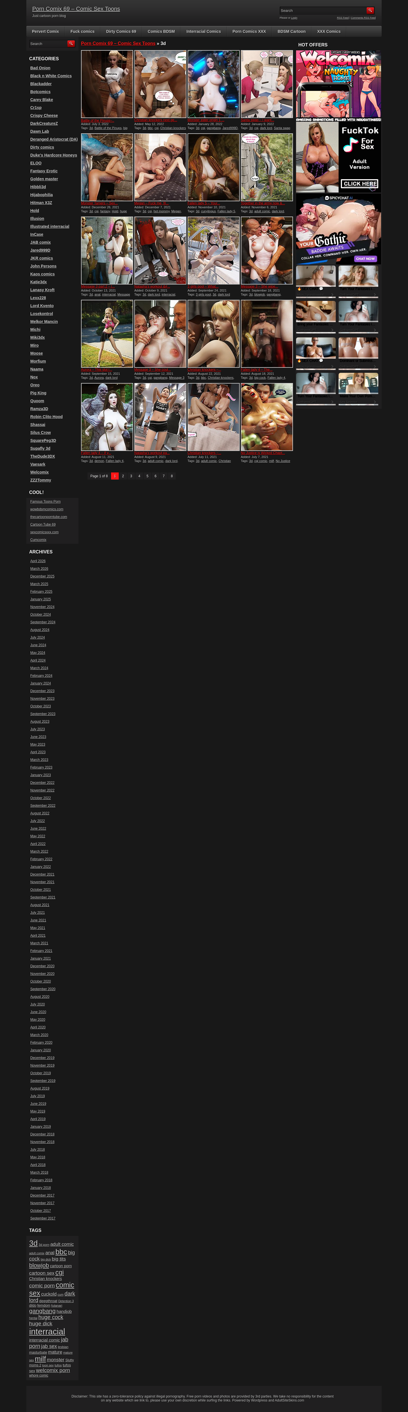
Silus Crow (40, 432)
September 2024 (43, 622)
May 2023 (37, 744)
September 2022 (43, 806)
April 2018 (38, 1165)
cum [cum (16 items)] (60, 1294)
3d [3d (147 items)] (33, 1243)
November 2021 (42, 882)
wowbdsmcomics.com (46, 509)
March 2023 (39, 760)
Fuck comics (83, 31)
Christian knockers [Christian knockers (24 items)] (45, 1278)
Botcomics (40, 91)
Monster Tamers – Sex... (99, 203)
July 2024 (37, 637)
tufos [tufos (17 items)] (58, 1365)
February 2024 (41, 676)
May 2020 (37, 1020)
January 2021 (40, 958)
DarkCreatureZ (44, 123)
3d (91, 128)
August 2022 (39, 813)
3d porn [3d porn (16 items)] (44, 1244)
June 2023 (38, 737)
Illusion (37, 218)
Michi (35, 329)
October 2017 (40, 1211)
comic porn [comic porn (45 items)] (42, 1286)
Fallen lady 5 (226, 211)
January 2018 (40, 1188)
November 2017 (42, 1203)
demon (99, 461)
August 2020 (39, 997)
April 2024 (38, 660)
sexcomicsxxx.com (44, 532)
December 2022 (42, 783)
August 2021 (39, 905)
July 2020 (37, 1004)
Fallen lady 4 (276, 377)
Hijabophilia (41, 194)
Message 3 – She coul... (152, 370)
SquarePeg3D (43, 440)
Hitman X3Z (41, 202)
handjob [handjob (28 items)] (64, 1311)
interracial (109, 294)
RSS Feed (343, 17)
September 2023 (43, 714)
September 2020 (43, 989)
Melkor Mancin (44, 321)
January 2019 (40, 1127)
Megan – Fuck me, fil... (151, 203)
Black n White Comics (51, 76)
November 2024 (42, 607)
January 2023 (40, 775)
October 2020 (40, 981)
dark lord (266, 128)
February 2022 (41, 859)
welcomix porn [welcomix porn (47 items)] (53, 1370)
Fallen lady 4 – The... (257, 370)
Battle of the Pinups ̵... (97, 121)
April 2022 (38, 844)
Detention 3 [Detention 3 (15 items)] (66, 1301)
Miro (34, 345)
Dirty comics (42, 147)
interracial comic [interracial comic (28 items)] (44, 1340)
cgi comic (260, 461)
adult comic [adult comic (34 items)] (62, 1244)
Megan (176, 211)
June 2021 (38, 920)
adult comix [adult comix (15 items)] (36, 1253)
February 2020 (41, 1043)
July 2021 (37, 913)
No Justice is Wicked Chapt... (263, 453)
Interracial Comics (203, 31)
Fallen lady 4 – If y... (96, 453)
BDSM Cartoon (292, 31)
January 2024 (40, 683)
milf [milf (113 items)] (40, 1359)
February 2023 (41, 767)
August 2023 (39, 722)
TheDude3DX (42, 456)
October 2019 (40, 1073)
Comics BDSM (161, 31)
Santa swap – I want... (257, 120)
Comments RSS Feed (363, 17)
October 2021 (40, 890)
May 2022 (37, 836)
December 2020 (42, 966)
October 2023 (40, 706)
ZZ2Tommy (40, 480)
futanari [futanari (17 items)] (56, 1305)
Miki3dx (37, 337)
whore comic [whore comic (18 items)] (38, 1375)
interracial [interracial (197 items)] (47, 1331)
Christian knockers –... (204, 370)
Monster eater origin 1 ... (206, 120)
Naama (36, 369)
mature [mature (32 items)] (55, 1352)
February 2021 (41, 951)
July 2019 (37, 1096)
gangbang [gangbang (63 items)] (42, 1311)
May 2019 (37, 1111)
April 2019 (38, 1119)
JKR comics (41, 258)
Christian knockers (220, 377)
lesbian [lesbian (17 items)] (63, 1347)
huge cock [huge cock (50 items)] (50, 1317)
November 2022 (42, 790)
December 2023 (42, 691)
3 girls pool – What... (203, 286)
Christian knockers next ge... (155, 120)
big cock (260, 377)
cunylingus (208, 211)
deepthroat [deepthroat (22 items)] (48, 1301)
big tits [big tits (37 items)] (59, 1259)
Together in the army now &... (263, 203)
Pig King (38, 393)
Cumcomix (38, 540)
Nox (34, 377)
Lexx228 (38, 298)
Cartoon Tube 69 (43, 525)
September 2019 (43, 1081)
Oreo (35, 385)
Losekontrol (41, 313)
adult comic (262, 211)
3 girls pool (203, 294)
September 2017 (43, 1218)
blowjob (259, 294)
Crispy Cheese (44, 115)
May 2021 (37, 928)
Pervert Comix (45, 31)
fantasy (105, 211)
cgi (157, 128)
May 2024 (37, 653)
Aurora (99, 377)
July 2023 (37, 729)
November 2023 (42, 699)
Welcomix (39, 472)
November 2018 (42, 1142)
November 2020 (42, 974)
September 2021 (43, 897)
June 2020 (38, 1012)
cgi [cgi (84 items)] (60, 1272)
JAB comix (40, 242)
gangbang (214, 128)
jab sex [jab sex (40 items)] (49, 1346)
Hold (115, 211)
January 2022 (40, 867)
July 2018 (37, 1150)
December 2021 (42, 874)
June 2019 (38, 1104)
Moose (36, 353)
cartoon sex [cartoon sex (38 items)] (41, 1273)
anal (98, 294)
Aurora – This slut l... (96, 370)
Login (294, 17)
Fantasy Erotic (44, 171)
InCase (36, 234)
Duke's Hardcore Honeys (53, 155)
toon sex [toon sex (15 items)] (48, 1365)
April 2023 (38, 752)
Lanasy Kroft (42, 290)
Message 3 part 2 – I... (98, 286)
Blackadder (41, 84)
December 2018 (42, 1134)
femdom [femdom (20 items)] (43, 1306)
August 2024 (39, 630)
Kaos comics (42, 274)
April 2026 (38, 561)
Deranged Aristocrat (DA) (54, 139)
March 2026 (39, 569)
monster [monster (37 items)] (56, 1359)
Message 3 (176, 377)
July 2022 (37, 821)
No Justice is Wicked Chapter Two (265, 462)
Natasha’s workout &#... (152, 286)
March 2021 (39, 943)
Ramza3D (39, 409)
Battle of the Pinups (108, 128)
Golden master (44, 179)
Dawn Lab (39, 131)
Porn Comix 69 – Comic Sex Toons (76, 9)
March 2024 (39, 668)
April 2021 (38, 936)
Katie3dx (38, 282)
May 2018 (37, 1157)
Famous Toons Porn (45, 502)
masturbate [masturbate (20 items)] (38, 1353)
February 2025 (41, 592)
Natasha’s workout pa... (152, 453)
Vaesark (37, 464)
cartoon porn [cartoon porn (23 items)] (61, 1266)
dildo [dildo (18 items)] (32, 1306)
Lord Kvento (42, 305)
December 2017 (42, 1195)
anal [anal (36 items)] (49, 1252)
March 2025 (39, 584)
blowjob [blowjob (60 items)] (39, 1265)
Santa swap (282, 128)
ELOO (36, 163)
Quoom (37, 401)
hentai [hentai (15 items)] (33, 1318)
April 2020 (38, 1027)
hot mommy (162, 211)
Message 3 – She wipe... (259, 286)
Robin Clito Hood (46, 416)
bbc (150, 128)
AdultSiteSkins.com (289, 1400)
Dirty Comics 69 (121, 31)
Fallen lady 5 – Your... (204, 203)
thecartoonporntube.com (48, 517)
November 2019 (42, 1065)
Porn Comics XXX (249, 31)
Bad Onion (40, 68)
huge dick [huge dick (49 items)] (40, 1324)
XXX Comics (329, 31)
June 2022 (38, 829)
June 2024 (38, 645)
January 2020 (40, 1050)
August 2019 (39, 1088)
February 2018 (41, 1180)
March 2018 (39, 1172)
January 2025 (40, 599)
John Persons (43, 266)
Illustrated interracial (49, 226)
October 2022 (40, 798)
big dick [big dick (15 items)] (46, 1259)
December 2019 (42, 1058)
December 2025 (42, 576)
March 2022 (39, 851)
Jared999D (230, 128)
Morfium (38, 361)
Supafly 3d (40, 448)
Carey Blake (41, 99)
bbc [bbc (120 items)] (61, 1252)
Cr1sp (36, 107)
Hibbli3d (38, 187)
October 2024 (40, 615)
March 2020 (39, 1035)
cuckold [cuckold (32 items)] (49, 1294)
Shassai (37, 424)
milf (271, 461)
